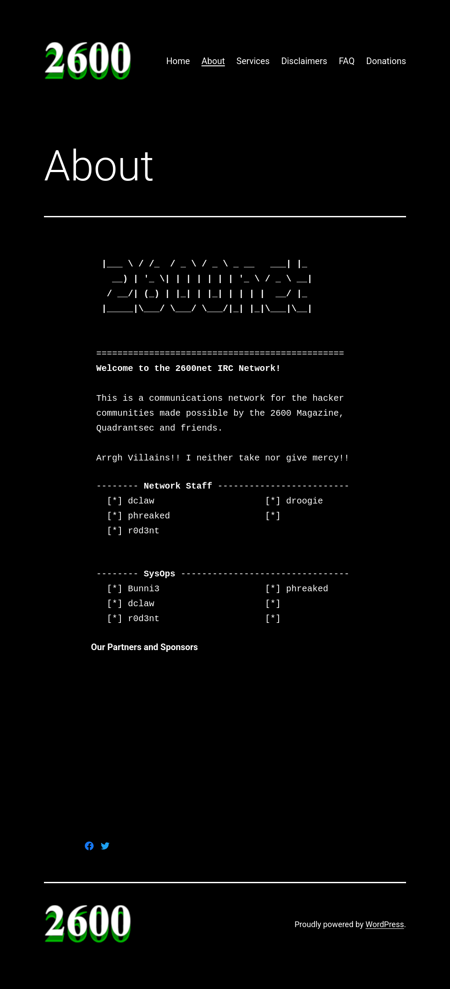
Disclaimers (304, 61)
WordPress (385, 924)
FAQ (347, 61)
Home (178, 61)
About (213, 61)
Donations (386, 61)
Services (252, 61)
